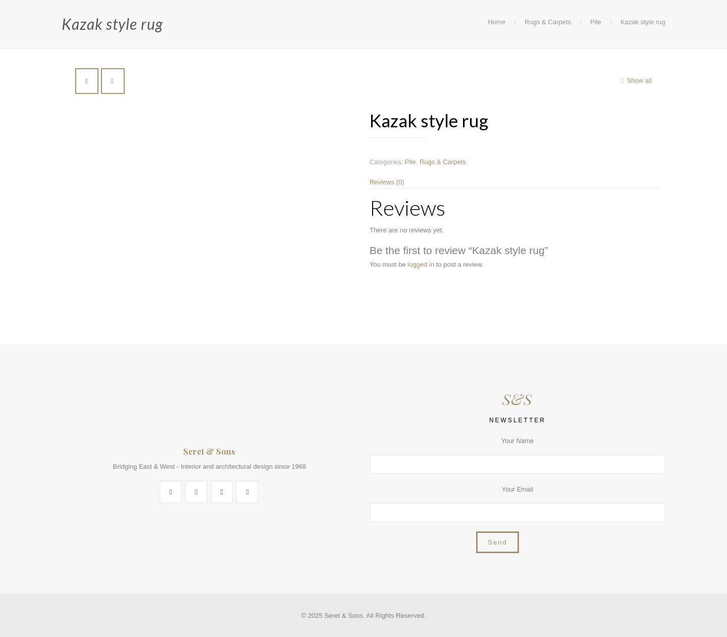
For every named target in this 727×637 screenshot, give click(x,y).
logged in (420, 264)
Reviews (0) (387, 182)
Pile (595, 22)
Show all (634, 80)
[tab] (514, 182)
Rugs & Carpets (548, 22)
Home (496, 22)
